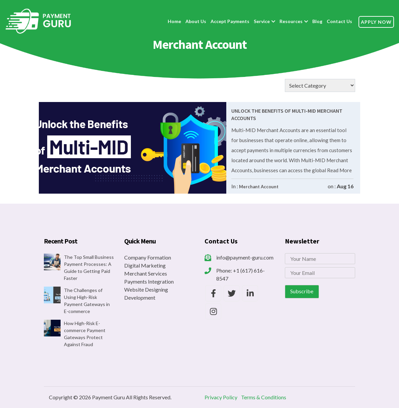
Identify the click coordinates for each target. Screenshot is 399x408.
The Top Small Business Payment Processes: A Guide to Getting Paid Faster (89, 267)
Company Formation (147, 257)
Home (174, 21)
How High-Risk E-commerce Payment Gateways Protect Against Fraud (84, 333)
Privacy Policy (221, 397)
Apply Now (376, 22)
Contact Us (339, 21)
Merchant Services (145, 273)
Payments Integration (149, 281)
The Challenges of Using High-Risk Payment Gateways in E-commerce (87, 300)
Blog (317, 21)
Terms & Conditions (263, 397)
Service (262, 21)
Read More (339, 170)
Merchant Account (258, 186)
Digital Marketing (145, 265)
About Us (195, 21)
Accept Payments (230, 21)
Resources (291, 21)
